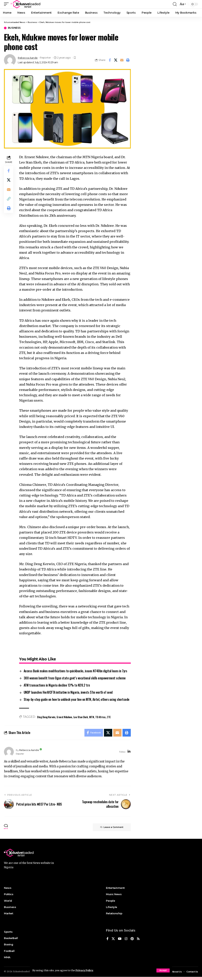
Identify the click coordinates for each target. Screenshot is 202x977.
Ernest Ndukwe (64, 717)
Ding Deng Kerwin (46, 717)
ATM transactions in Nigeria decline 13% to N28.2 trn (57, 685)
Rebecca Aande (28, 57)
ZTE (109, 717)
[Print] (128, 60)
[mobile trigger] (7, 4)
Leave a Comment (111, 827)
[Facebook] (107, 939)
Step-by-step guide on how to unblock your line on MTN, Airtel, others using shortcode (76, 699)
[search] (175, 4)
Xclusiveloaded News (24, 971)
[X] (113, 939)
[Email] (122, 60)
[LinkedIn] (129, 752)
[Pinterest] (132, 939)
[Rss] (138, 939)
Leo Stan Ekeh (81, 717)
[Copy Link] (8, 199)
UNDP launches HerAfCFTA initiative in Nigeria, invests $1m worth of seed (68, 692)
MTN (91, 717)
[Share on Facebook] (109, 60)
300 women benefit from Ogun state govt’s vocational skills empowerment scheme (75, 678)
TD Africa (100, 717)
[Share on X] (116, 60)
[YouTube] (119, 939)
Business (14, 28)
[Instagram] (126, 939)
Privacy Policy (85, 970)
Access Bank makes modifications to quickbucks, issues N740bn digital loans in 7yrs (75, 671)
